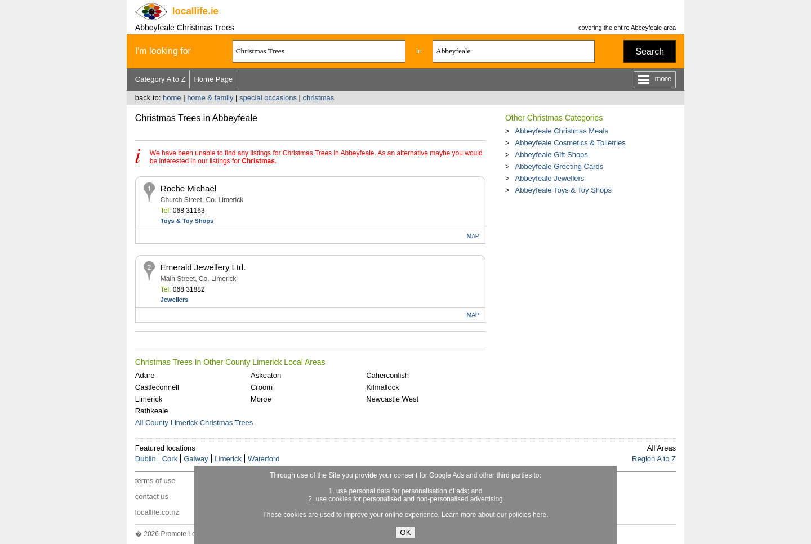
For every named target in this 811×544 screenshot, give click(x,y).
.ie (195, 11)
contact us (151, 496)
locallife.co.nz (157, 512)
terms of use (155, 480)
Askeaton (266, 375)
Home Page (213, 79)
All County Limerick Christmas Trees (194, 422)
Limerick (148, 399)
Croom (262, 387)
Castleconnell (157, 387)
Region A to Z (654, 458)
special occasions (268, 97)
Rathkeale (151, 411)
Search (649, 51)
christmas (319, 97)
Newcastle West (392, 399)
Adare (145, 375)
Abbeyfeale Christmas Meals (561, 131)
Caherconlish (387, 375)
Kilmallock (382, 387)
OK (405, 532)
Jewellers (175, 299)
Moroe (261, 399)
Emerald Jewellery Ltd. (203, 267)
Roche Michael (188, 188)
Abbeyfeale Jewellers (549, 178)
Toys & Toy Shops (187, 220)
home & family (210, 97)
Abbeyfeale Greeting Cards (559, 166)
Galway (196, 458)
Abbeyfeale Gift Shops (551, 154)
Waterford (264, 458)
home (172, 97)
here (539, 515)
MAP (473, 236)
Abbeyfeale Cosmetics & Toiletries (570, 143)
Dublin (145, 458)
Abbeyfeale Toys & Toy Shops (563, 190)
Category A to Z (160, 79)
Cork (169, 458)
